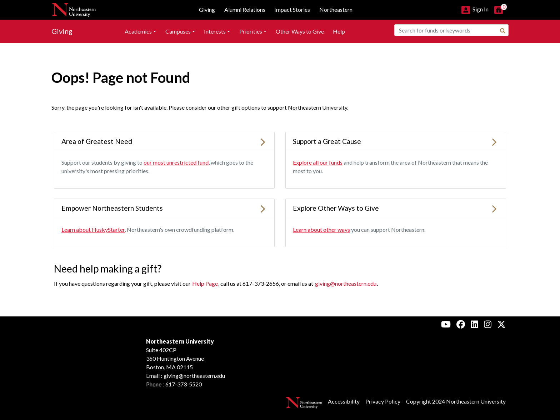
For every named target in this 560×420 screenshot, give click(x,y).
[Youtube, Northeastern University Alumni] (446, 323)
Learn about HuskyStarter (93, 229)
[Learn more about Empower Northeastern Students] (263, 208)
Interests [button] (215, 31)
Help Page (205, 283)
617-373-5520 (183, 384)
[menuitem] (140, 31)
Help (339, 31)
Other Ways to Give (300, 31)
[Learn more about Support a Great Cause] (494, 141)
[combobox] (451, 30)
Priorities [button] (250, 31)
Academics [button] (138, 31)
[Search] (502, 30)
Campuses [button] (178, 31)
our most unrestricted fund (176, 162)
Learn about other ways (321, 229)
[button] (475, 9)
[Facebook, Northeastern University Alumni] (461, 323)
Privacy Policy (382, 401)
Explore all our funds (317, 162)
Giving (61, 31)
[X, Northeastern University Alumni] (501, 323)
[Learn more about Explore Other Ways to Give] (494, 208)
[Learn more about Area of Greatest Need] (263, 141)
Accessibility (344, 401)
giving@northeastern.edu (345, 283)
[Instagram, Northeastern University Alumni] (487, 323)
